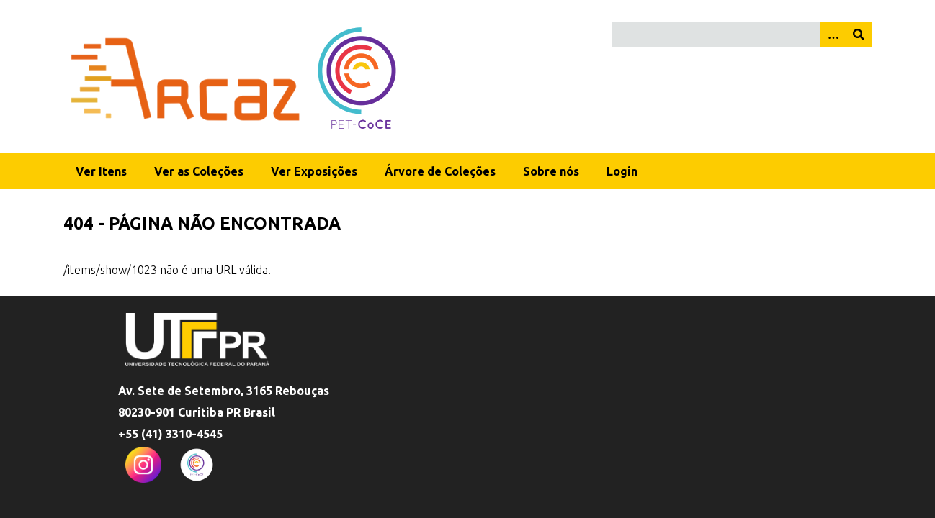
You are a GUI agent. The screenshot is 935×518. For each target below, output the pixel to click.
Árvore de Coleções (440, 171)
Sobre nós (551, 171)
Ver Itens (101, 171)
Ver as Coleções (198, 171)
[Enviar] (859, 34)
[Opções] (833, 34)
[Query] (742, 34)
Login (622, 171)
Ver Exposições (314, 171)
